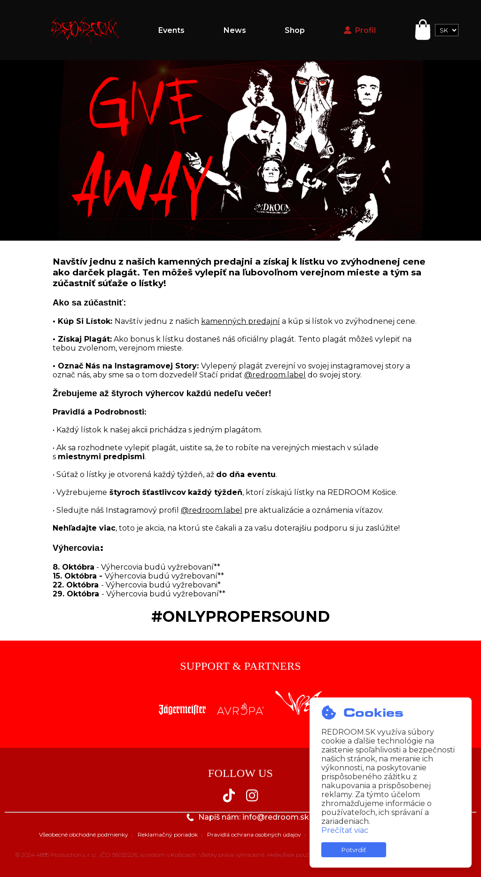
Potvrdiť (353, 850)
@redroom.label (275, 374)
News (235, 30)
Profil (360, 30)
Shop (295, 30)
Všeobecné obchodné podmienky (83, 834)
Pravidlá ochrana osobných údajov (254, 834)
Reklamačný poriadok (168, 834)
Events (171, 30)
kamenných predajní (240, 321)
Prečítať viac (344, 830)
